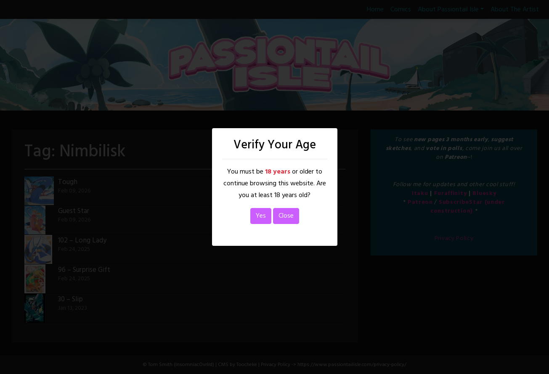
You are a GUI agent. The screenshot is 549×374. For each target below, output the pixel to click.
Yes (261, 216)
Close (286, 216)
